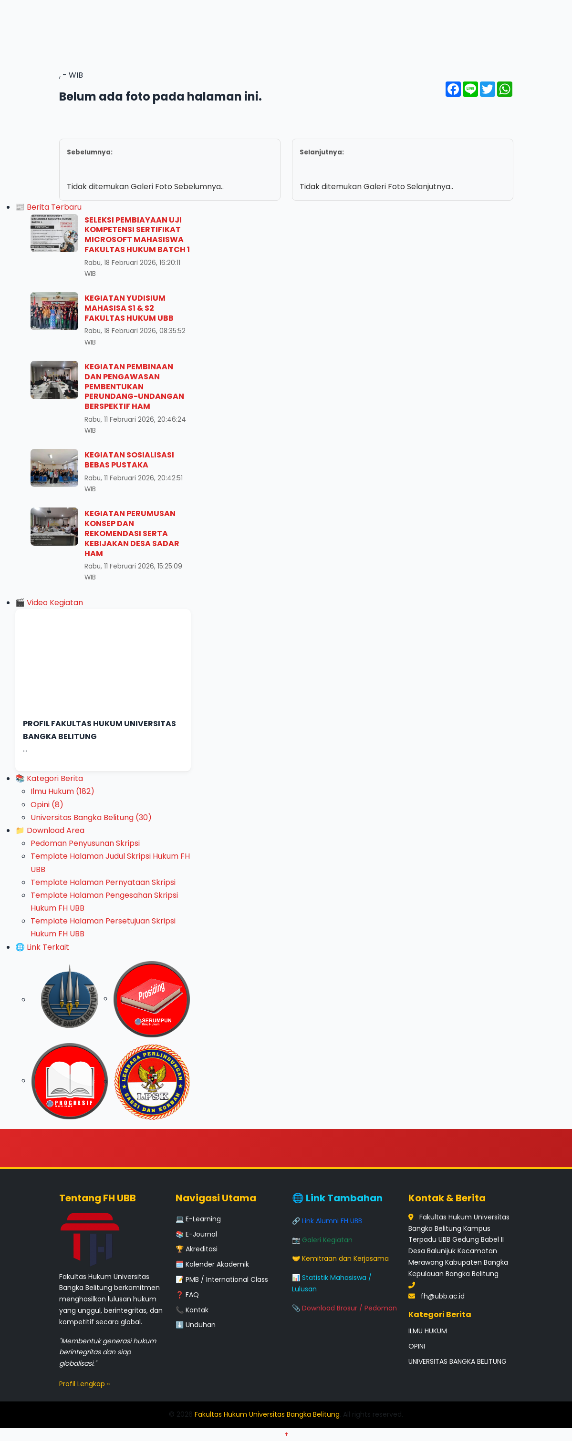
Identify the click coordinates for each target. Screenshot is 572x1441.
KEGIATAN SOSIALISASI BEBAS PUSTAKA (129, 459)
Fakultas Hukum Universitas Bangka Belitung (267, 1414)
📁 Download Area (49, 830)
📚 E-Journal (196, 1234)
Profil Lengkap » (84, 1384)
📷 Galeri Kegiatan (322, 1240)
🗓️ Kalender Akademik (212, 1264)
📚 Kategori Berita (49, 778)
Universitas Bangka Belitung (91, 817)
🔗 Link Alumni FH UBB (327, 1221)
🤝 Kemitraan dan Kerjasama (340, 1258)
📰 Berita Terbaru (48, 207)
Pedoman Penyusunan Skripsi (85, 843)
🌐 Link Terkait (42, 947)
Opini (47, 804)
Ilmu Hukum (62, 791)
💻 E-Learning (198, 1219)
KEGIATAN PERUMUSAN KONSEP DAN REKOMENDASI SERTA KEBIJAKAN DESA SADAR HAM (131, 533)
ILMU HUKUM (427, 1331)
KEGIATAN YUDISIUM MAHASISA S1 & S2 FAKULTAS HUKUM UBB (129, 308)
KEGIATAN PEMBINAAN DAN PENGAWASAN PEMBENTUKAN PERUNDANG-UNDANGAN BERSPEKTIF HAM (134, 386)
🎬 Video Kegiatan (49, 602)
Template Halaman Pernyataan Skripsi (103, 882)
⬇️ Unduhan (196, 1324)
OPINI (416, 1346)
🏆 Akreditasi (197, 1249)
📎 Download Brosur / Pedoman (344, 1308)
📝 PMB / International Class (222, 1279)
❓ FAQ (187, 1294)
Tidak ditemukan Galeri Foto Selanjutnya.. (402, 169)
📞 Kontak (192, 1310)
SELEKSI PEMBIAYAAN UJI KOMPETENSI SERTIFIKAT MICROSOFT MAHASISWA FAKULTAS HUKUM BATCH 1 (137, 234)
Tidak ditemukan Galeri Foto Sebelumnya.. (169, 169)
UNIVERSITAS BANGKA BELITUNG (457, 1361)
